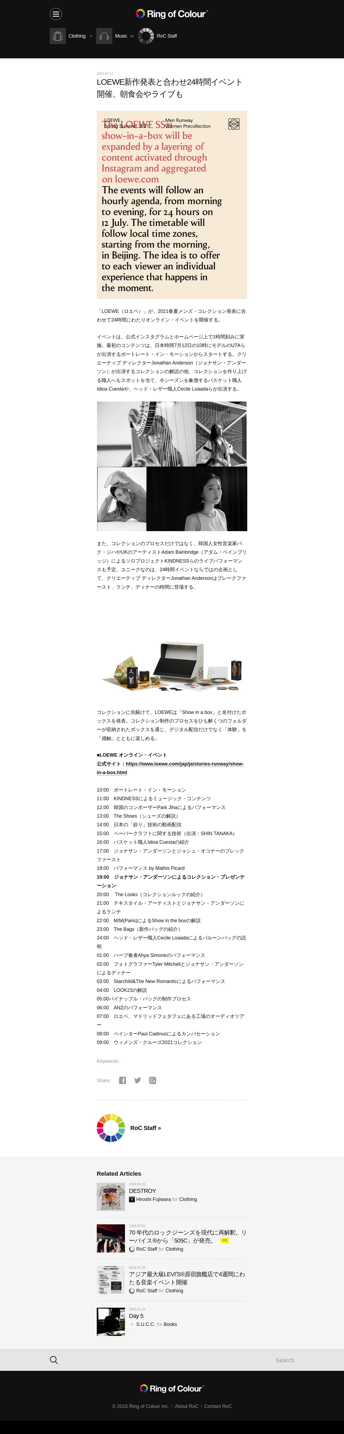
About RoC (187, 1406)
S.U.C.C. (142, 1324)
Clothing (188, 1199)
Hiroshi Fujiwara (150, 1199)
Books (170, 1324)
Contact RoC (218, 1406)
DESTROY (142, 1191)
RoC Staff (143, 1249)
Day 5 (136, 1316)
